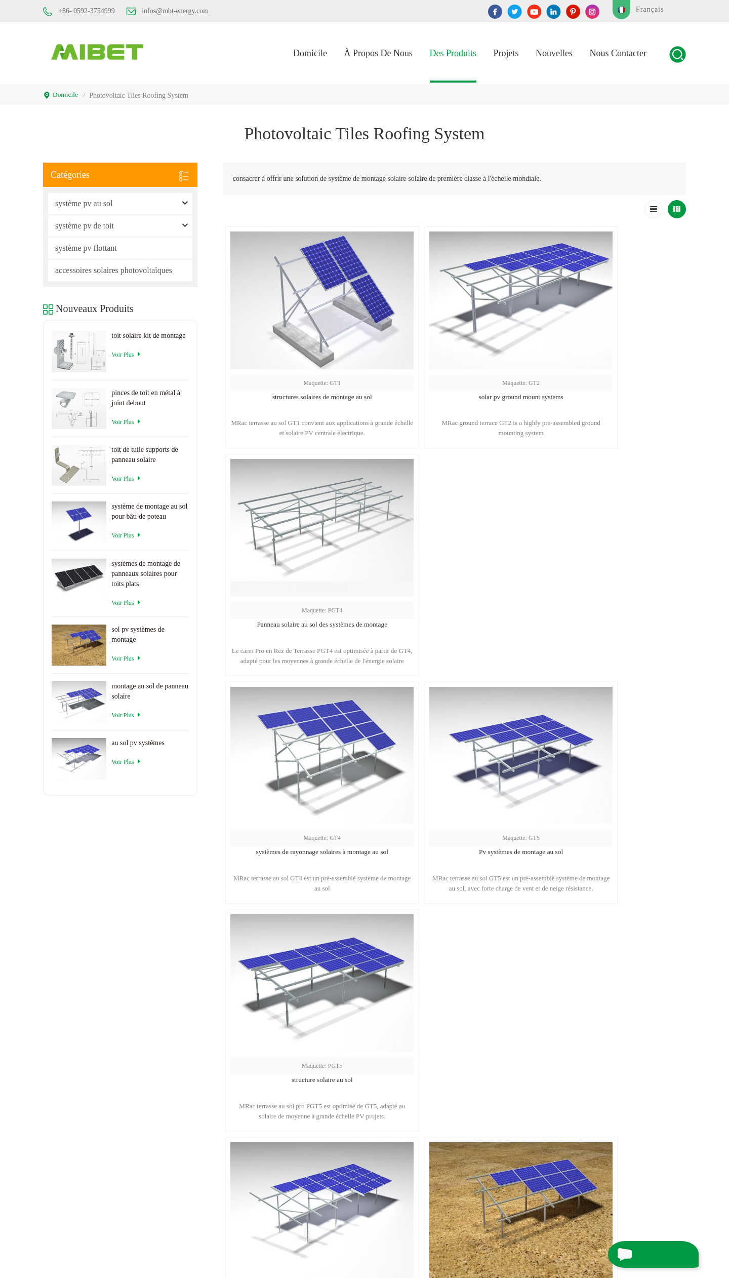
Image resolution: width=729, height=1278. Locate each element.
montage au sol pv (590, 1195)
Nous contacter (618, 52)
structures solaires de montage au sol (300, 360)
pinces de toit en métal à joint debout (145, 394)
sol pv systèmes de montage (454, 754)
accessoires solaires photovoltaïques (113, 266)
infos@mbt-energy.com (168, 11)
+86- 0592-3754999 (79, 11)
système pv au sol (83, 200)
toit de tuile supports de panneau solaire (144, 451)
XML (398, 1251)
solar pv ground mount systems (454, 360)
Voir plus (125, 351)
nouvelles (554, 52)
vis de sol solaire (588, 1110)
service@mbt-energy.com (355, 1151)
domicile (310, 52)
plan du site (473, 1202)
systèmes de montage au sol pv (608, 1074)
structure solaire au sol (608, 557)
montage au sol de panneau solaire (149, 687)
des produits (453, 52)
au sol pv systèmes (300, 754)
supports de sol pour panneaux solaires (619, 1129)
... (464, 835)
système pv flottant (86, 244)
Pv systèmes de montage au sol (454, 557)
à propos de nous (481, 1092)
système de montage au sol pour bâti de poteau (149, 508)
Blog (461, 1183)
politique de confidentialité (451, 1251)
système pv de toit (84, 222)
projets (506, 52)
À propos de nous (378, 52)
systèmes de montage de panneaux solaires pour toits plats (145, 570)
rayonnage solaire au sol (598, 1092)
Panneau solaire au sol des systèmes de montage (609, 360)
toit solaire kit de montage (148, 332)
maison (465, 1074)
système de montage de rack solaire (614, 1177)
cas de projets (476, 1165)
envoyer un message (642, 1254)
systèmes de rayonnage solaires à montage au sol (300, 557)
